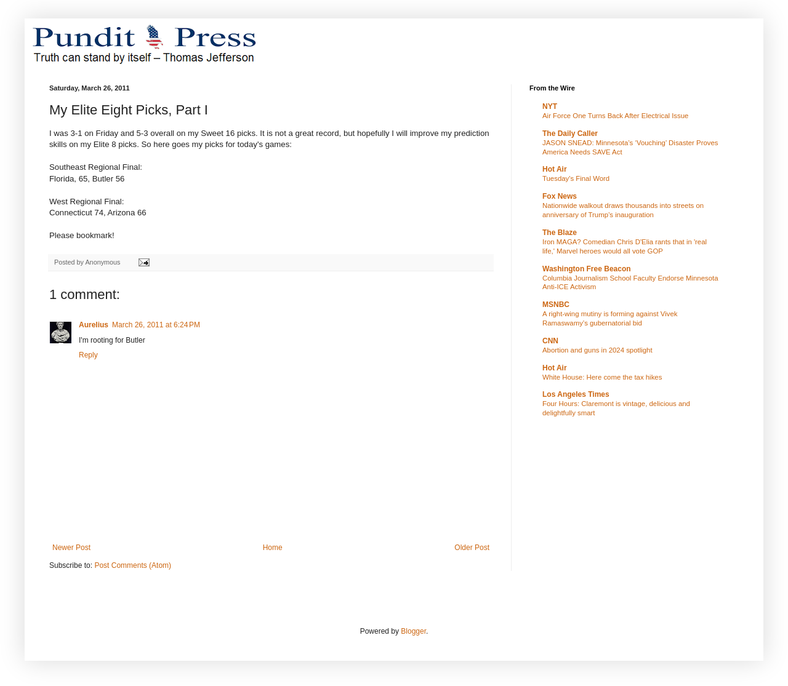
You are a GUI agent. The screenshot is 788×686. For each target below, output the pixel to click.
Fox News (559, 196)
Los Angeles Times (575, 394)
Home (273, 547)
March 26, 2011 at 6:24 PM (156, 325)
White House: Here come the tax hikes (602, 377)
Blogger (413, 631)
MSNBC (555, 304)
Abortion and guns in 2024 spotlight (597, 350)
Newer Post (71, 547)
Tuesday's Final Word (575, 178)
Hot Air (554, 169)
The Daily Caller (570, 133)
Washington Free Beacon (586, 269)
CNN (550, 341)
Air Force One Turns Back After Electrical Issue (615, 115)
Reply (88, 355)
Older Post (471, 547)
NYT (549, 106)
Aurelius (93, 325)
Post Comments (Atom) (132, 565)
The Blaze (559, 232)
